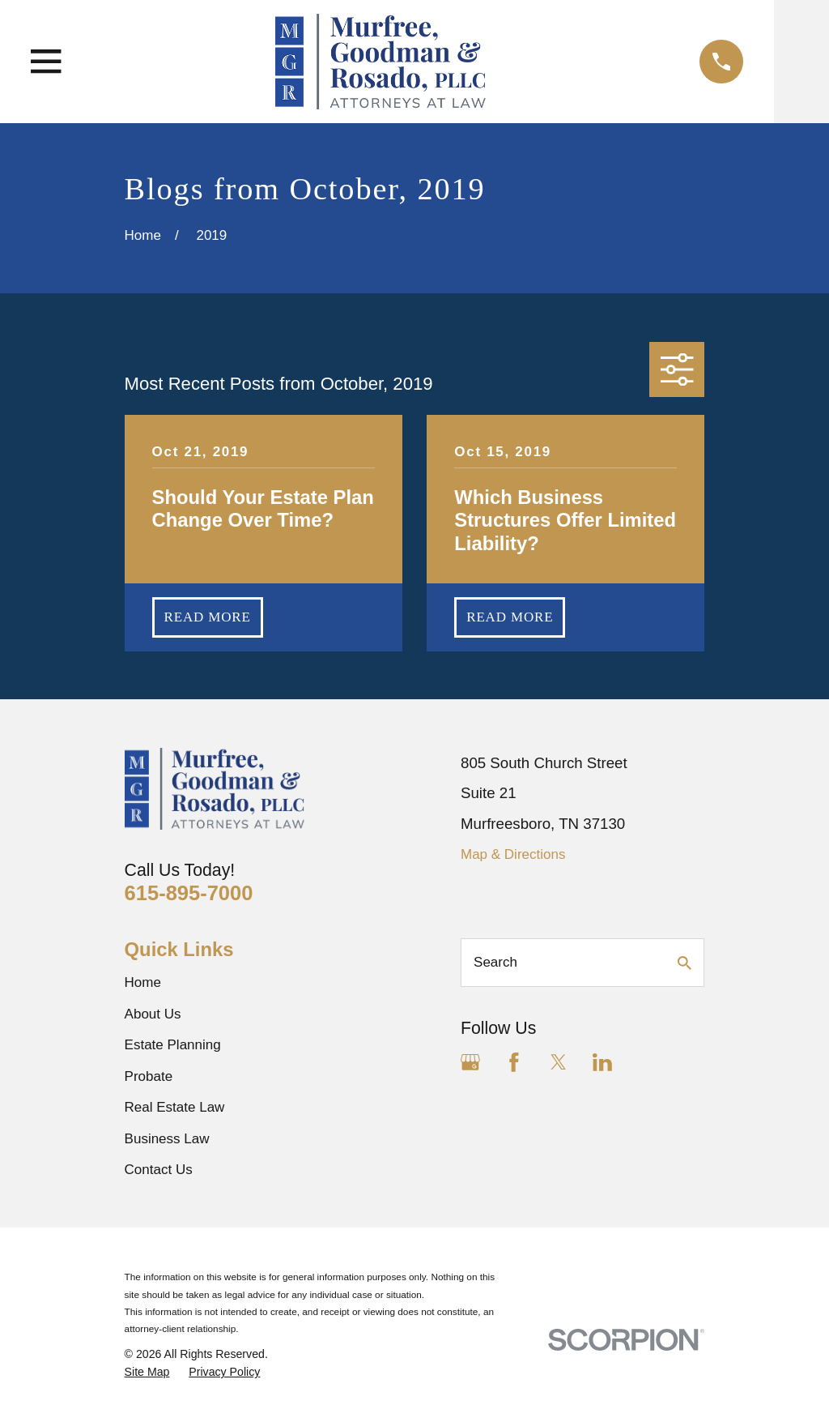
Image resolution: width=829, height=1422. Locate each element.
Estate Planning (173, 1045)
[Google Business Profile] (470, 1062)
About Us (153, 1014)
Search (495, 962)
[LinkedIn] (602, 1062)
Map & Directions (513, 854)
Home (143, 982)
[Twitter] (558, 1062)
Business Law (167, 1139)
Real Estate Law (175, 1107)
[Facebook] (514, 1062)
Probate (149, 1076)
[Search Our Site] (684, 963)
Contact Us (159, 1169)
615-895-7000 (189, 893)
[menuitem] (147, 1372)
